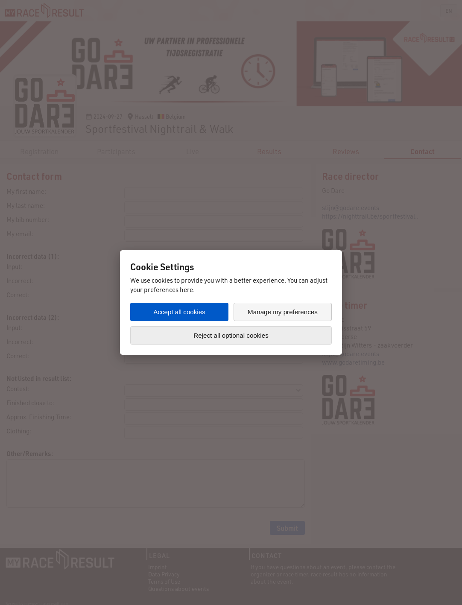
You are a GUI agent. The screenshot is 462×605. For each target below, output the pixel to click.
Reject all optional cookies (231, 335)
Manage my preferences (283, 312)
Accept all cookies (179, 312)
